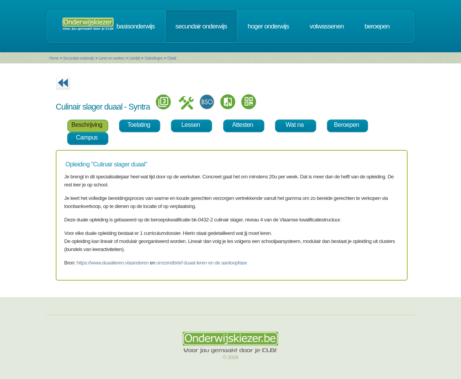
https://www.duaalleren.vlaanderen (113, 263)
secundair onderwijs (201, 26)
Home (54, 58)
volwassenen (327, 26)
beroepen (377, 26)
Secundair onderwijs (78, 58)
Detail (171, 58)
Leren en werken (111, 58)
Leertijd (134, 58)
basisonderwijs (135, 26)
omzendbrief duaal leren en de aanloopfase (201, 263)
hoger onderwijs (268, 26)
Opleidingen (153, 58)
